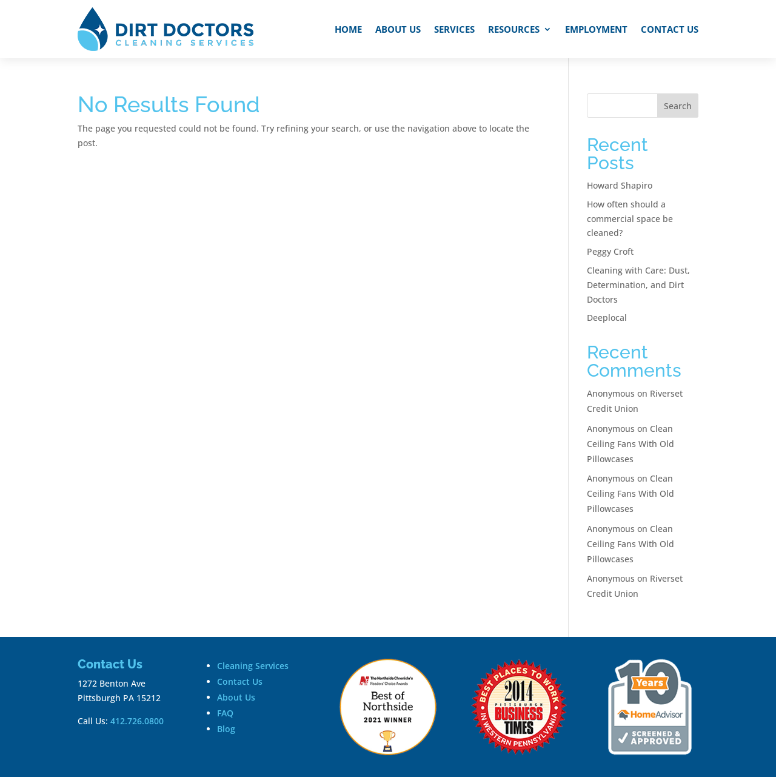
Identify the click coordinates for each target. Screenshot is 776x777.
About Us (398, 29)
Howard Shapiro (619, 185)
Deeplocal (607, 317)
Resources (514, 29)
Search (678, 106)
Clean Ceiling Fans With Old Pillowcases (630, 444)
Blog (226, 729)
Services (454, 29)
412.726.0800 (137, 721)
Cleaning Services (253, 665)
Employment (596, 29)
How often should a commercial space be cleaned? (630, 218)
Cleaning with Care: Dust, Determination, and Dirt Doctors (638, 284)
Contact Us (669, 29)
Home (348, 29)
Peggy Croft (610, 251)
